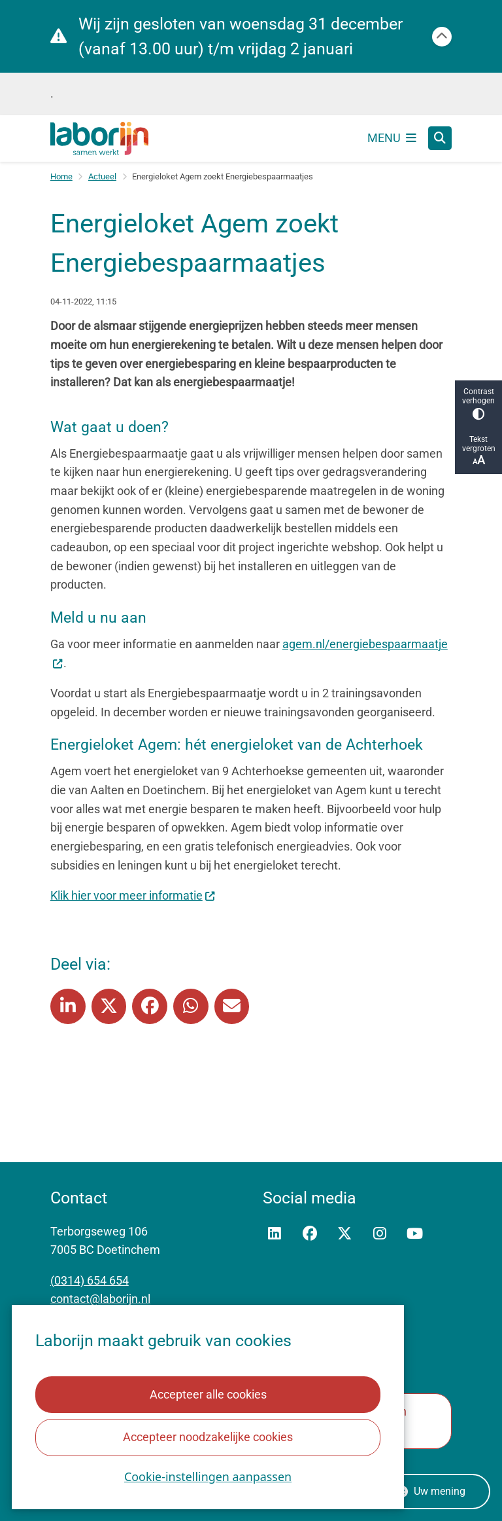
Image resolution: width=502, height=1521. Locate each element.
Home (61, 176)
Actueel (102, 176)
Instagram (380, 1234)
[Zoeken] (440, 137)
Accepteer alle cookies (207, 1394)
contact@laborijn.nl (100, 1299)
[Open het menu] (392, 138)
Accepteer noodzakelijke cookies (208, 1437)
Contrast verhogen (478, 403)
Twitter (344, 1234)
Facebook (310, 1234)
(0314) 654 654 (89, 1280)
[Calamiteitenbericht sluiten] (442, 36)
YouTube (415, 1234)
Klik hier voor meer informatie (133, 895)
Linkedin (274, 1234)
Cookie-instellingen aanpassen (208, 1476)
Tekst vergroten (478, 451)
